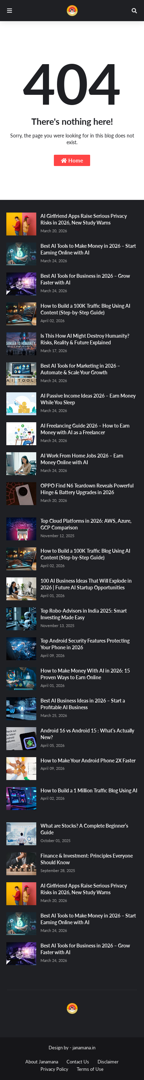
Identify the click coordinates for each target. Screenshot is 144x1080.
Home (72, 160)
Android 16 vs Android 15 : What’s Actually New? (87, 734)
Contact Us (78, 1061)
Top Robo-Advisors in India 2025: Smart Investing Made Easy (83, 614)
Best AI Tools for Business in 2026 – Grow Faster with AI (85, 279)
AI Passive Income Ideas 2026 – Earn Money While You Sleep (88, 399)
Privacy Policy (54, 1069)
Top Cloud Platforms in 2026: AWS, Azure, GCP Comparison (85, 524)
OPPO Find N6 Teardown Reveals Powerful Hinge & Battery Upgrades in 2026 (86, 489)
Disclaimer (108, 1061)
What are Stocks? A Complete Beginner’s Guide (84, 829)
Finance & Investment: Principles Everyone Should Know (86, 859)
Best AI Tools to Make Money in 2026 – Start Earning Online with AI (88, 249)
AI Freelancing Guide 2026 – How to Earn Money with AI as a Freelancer (85, 429)
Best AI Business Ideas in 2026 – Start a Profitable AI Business (82, 704)
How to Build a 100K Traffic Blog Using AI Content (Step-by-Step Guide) (85, 309)
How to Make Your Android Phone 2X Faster (88, 760)
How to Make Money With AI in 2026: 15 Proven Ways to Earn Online (85, 674)
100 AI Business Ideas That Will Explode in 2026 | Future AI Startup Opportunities (86, 584)
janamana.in (84, 1047)
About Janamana (41, 1061)
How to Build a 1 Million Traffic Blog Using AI (88, 790)
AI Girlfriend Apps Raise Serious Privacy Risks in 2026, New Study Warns (83, 219)
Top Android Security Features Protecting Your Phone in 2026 (85, 644)
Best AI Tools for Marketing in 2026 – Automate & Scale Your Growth (80, 369)
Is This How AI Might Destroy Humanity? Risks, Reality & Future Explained (84, 339)
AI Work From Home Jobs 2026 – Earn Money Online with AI (81, 459)
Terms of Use (90, 1069)
